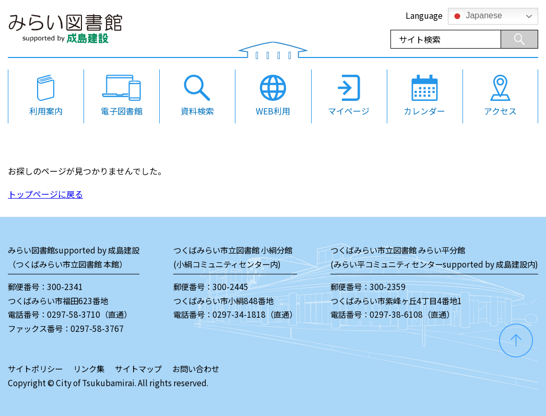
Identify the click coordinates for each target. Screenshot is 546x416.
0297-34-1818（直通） (254, 314)
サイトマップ (138, 368)
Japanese (476, 16)
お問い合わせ (195, 368)
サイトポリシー (35, 368)
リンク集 (88, 368)
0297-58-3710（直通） (89, 314)
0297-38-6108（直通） (412, 314)
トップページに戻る (45, 194)
